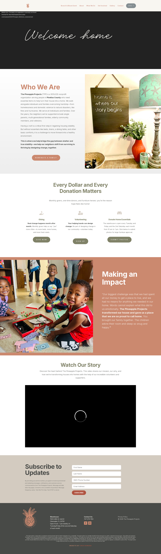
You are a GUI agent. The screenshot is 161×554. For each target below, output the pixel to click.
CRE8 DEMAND (86, 545)
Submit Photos (119, 239)
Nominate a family (46, 158)
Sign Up (80, 241)
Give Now (41, 239)
